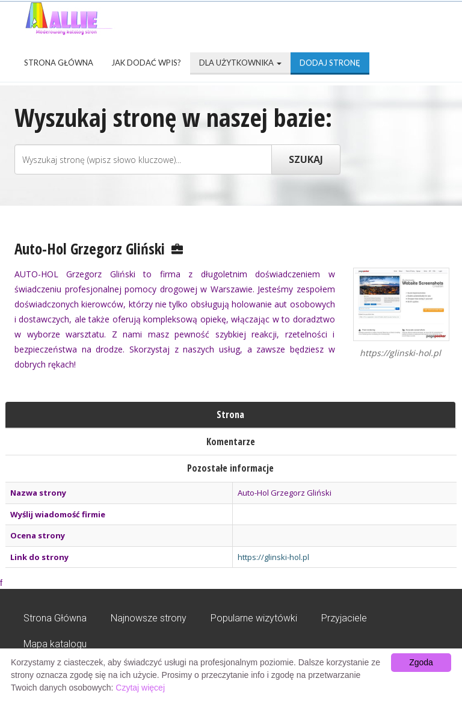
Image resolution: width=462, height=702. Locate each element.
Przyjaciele (344, 618)
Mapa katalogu (55, 644)
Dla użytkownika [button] (240, 62)
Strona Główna (58, 62)
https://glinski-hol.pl (273, 557)
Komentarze (230, 441)
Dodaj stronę (330, 62)
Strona (230, 414)
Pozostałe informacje (230, 468)
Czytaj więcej (140, 687)
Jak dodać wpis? (146, 62)
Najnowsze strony (148, 618)
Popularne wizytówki (254, 618)
